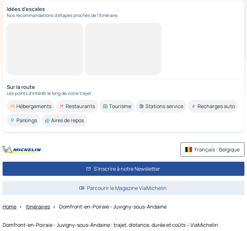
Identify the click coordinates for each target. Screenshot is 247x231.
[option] (31, 106)
